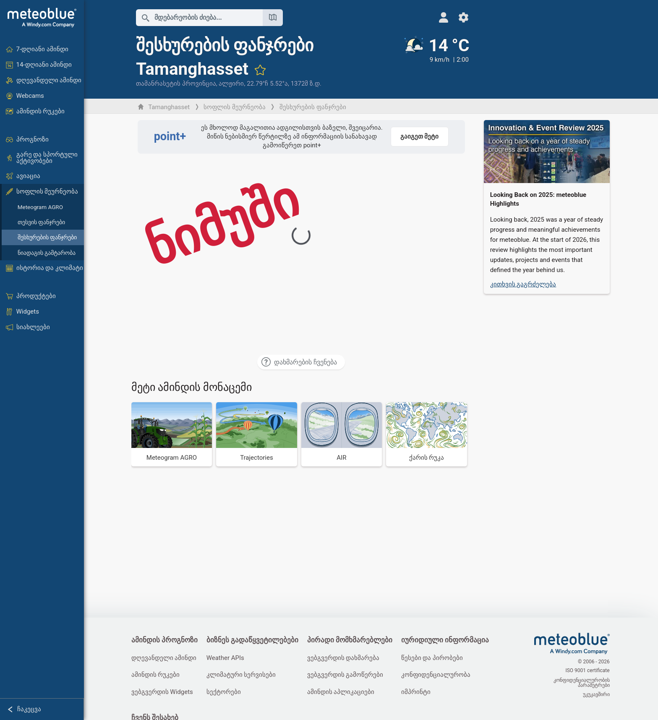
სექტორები (225, 692)
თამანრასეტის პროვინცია (176, 83)
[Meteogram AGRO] (172, 434)
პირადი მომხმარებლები (351, 640)
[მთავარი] (42, 17)
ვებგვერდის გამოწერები (347, 675)
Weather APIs (226, 658)
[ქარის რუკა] (427, 434)
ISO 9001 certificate (588, 671)
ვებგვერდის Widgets (162, 692)
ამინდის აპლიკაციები (342, 692)
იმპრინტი (418, 692)
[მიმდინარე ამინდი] (431, 62)
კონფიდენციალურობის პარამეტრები (582, 683)
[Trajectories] (257, 434)
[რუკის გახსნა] (273, 17)
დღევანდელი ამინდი (164, 658)
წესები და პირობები (434, 658)
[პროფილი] (438, 17)
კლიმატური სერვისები (242, 675)
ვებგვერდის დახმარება (345, 658)
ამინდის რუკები (156, 675)
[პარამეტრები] (459, 17)
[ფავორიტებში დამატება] (260, 70)
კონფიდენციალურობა (438, 675)
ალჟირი (232, 83)
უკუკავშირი (596, 693)
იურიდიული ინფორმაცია (447, 640)
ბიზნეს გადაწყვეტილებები (254, 640)
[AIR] (342, 434)
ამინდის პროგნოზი (165, 640)
